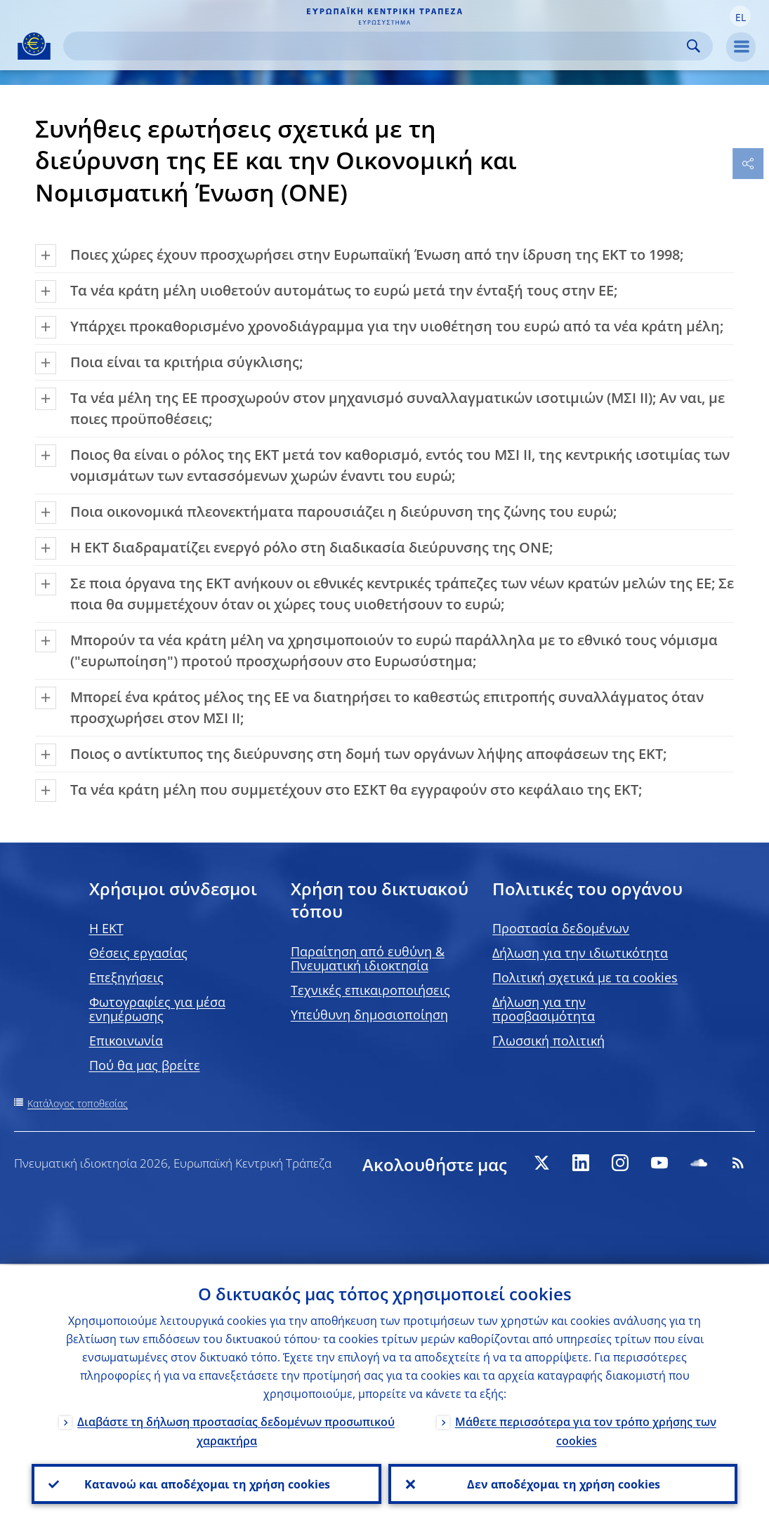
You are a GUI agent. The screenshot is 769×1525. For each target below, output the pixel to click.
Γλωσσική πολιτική (548, 1040)
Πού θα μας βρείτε (144, 1065)
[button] (740, 16)
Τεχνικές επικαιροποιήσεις (370, 990)
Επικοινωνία (126, 1040)
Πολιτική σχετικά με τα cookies (585, 977)
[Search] (377, 46)
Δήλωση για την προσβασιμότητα (543, 1008)
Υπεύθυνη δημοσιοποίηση (369, 1014)
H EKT (106, 928)
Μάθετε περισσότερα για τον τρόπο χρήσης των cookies (585, 1430)
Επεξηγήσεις (126, 977)
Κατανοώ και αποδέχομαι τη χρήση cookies (206, 1483)
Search (693, 46)
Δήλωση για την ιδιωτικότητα (580, 952)
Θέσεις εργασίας (138, 952)
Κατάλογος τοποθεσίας (77, 1103)
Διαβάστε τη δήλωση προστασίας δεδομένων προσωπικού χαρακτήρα (236, 1430)
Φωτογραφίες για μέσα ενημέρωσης (157, 1008)
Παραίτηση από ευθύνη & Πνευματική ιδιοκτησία (368, 958)
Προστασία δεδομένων (560, 928)
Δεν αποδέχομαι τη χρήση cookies (562, 1483)
